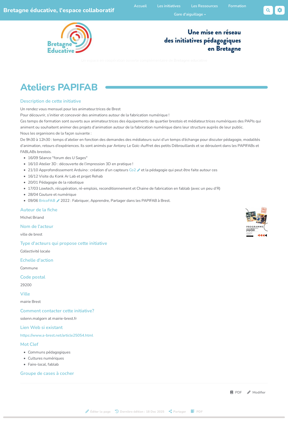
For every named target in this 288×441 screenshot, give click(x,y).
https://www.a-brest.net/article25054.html (56, 335)
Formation (237, 6)
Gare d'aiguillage (190, 14)
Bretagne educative (190, 60)
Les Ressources (204, 6)
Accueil (140, 6)
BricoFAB (47, 200)
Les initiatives (168, 6)
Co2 (132, 170)
